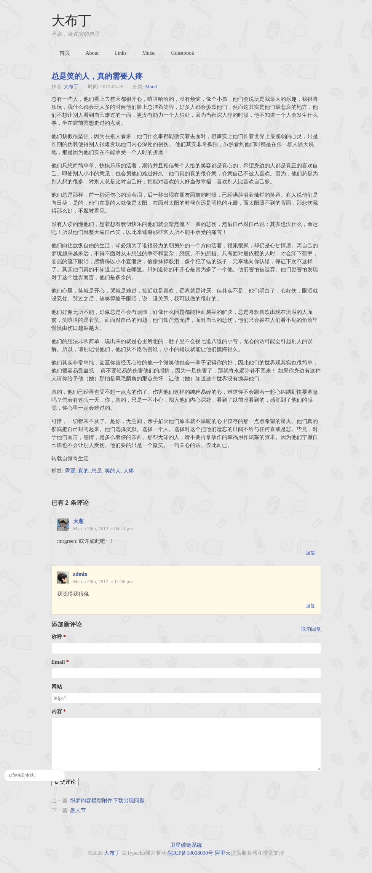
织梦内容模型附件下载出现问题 (107, 800)
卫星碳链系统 (186, 845)
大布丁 (71, 20)
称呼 (56, 637)
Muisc (148, 53)
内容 (56, 711)
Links (121, 53)
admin (80, 574)
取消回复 (311, 629)
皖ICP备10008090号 (190, 853)
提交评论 (65, 782)
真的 (83, 471)
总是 (96, 471)
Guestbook (182, 53)
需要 (70, 471)
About (92, 53)
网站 (56, 687)
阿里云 (223, 853)
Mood (151, 86)
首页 (64, 53)
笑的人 (113, 471)
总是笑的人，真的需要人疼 (97, 76)
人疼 (128, 471)
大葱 (78, 521)
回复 (310, 553)
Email (58, 662)
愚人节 (78, 810)
